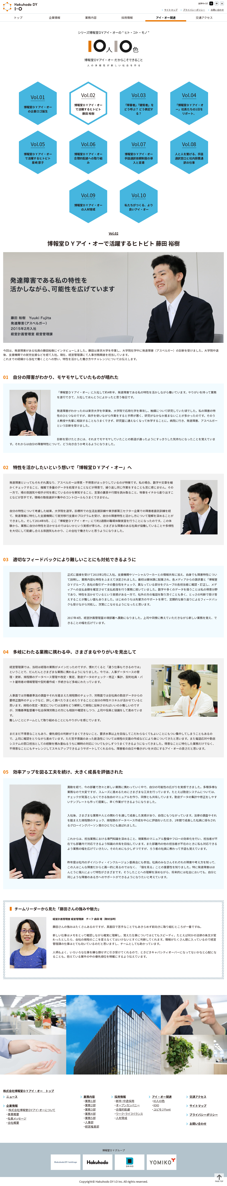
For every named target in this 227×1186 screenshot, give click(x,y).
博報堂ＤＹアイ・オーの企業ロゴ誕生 (38, 103)
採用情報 (127, 17)
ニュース (11, 1097)
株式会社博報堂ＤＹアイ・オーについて (31, 1110)
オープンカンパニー (128, 1105)
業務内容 (90, 17)
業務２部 (90, 1105)
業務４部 (90, 1114)
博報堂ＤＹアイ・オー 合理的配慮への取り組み (88, 152)
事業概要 (13, 1114)
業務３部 (90, 1109)
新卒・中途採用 (125, 1101)
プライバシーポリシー (194, 9)
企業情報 (54, 17)
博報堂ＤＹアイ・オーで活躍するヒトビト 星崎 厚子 (38, 152)
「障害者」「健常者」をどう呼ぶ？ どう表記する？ (139, 103)
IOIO (156, 1105)
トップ (18, 17)
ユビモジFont (162, 1109)
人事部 (89, 1122)
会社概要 (13, 1123)
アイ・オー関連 (166, 17)
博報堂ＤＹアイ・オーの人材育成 (88, 201)
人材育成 (121, 1118)
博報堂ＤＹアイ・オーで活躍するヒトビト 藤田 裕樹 (88, 103)
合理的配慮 (123, 1109)
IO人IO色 (159, 1101)
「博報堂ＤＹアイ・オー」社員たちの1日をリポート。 (189, 103)
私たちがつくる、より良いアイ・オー (139, 201)
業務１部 (90, 1101)
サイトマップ (171, 9)
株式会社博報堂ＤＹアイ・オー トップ (28, 1091)
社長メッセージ (17, 1118)
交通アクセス (204, 17)
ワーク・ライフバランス (129, 1114)
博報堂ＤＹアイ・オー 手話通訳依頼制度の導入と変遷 (139, 152)
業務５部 (90, 1118)
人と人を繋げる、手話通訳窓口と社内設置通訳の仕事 (189, 152)
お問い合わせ (217, 9)
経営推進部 (92, 1126)
